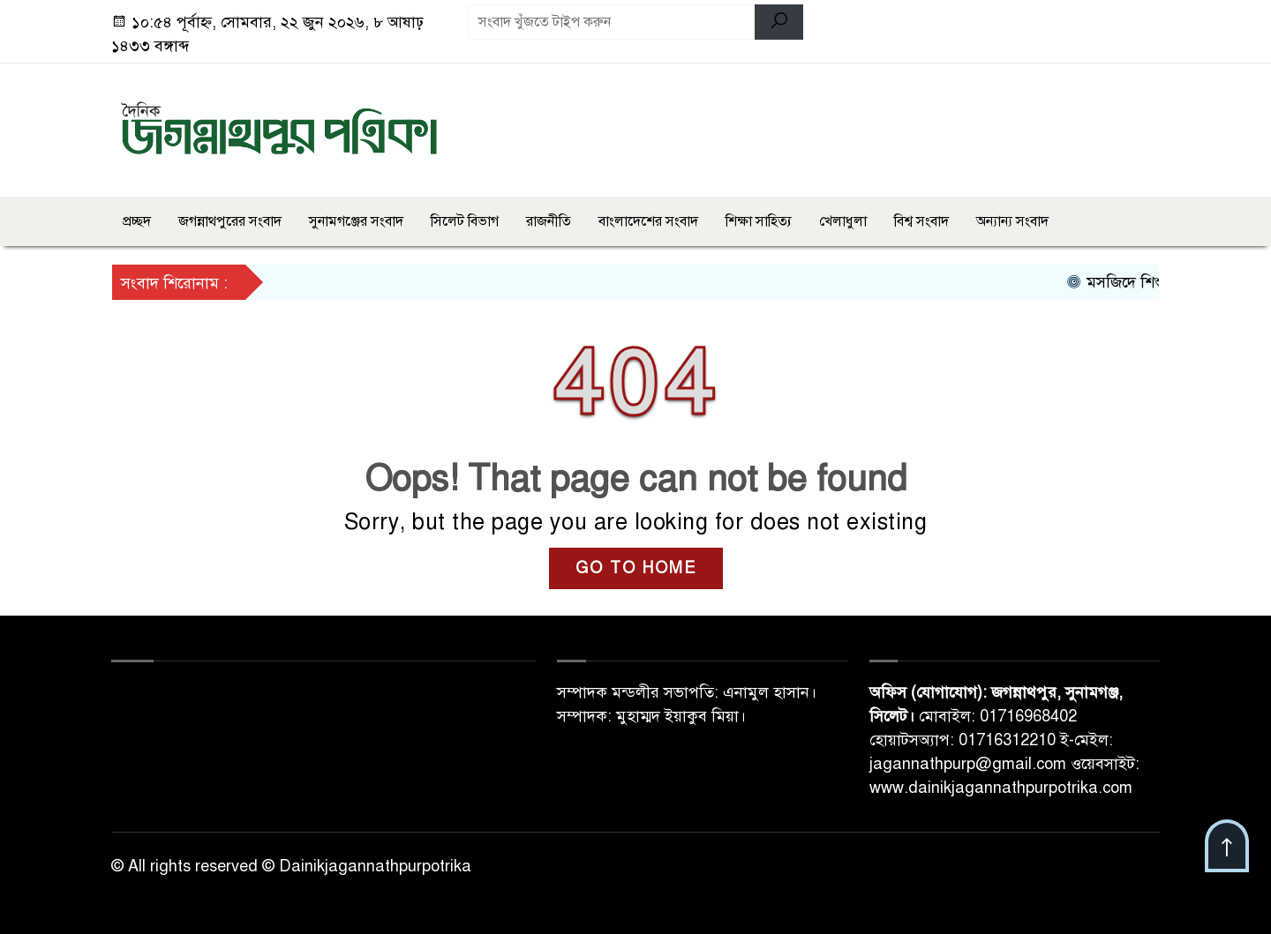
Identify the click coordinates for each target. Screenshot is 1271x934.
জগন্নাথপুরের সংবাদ (230, 221)
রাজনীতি (548, 221)
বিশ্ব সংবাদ (921, 221)
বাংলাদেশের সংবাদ (648, 221)
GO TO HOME (635, 568)
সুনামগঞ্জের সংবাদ (356, 221)
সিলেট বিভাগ (465, 221)
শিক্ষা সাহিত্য (759, 221)
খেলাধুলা (843, 221)
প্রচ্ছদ (137, 221)
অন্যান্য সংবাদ (1012, 221)
